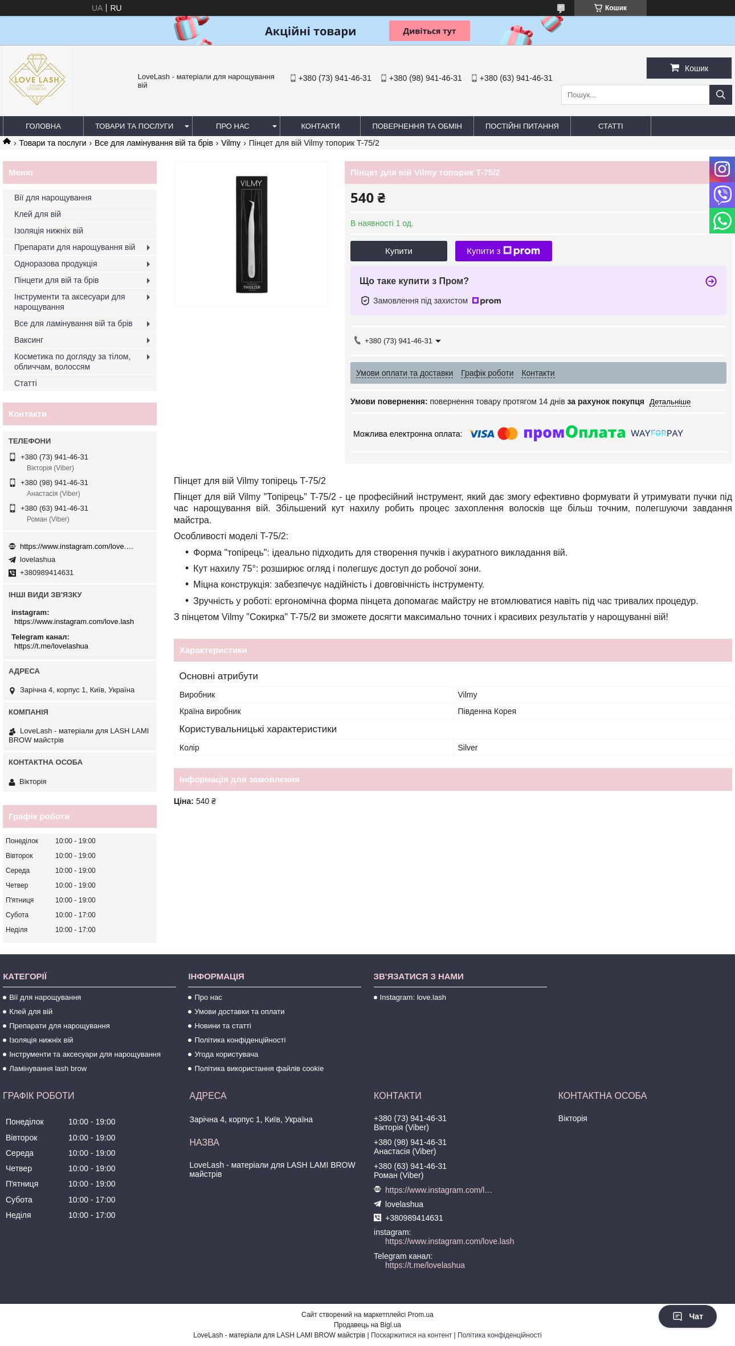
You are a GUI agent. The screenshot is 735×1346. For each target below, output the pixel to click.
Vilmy (230, 142)
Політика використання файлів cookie (259, 1068)
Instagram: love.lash (413, 997)
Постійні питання (522, 126)
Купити (399, 251)
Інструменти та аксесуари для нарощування (69, 301)
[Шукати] (720, 95)
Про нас (233, 126)
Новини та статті (222, 1025)
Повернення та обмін (417, 126)
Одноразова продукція (55, 263)
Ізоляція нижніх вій (48, 230)
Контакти (320, 126)
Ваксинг (28, 339)
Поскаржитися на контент (411, 1335)
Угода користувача (226, 1054)
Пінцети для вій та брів (56, 280)
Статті (610, 126)
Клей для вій (37, 214)
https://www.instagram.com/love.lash (77, 546)
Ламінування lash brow (48, 1068)
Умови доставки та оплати (239, 1011)
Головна (43, 126)
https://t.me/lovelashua (51, 646)
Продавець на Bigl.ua (367, 1325)
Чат (687, 1316)
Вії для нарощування (53, 197)
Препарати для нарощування (59, 1025)
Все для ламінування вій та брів (154, 142)
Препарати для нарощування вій (74, 247)
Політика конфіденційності (239, 1040)
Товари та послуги (134, 126)
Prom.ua (421, 1315)
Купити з (503, 251)
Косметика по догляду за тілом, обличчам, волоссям (72, 361)
